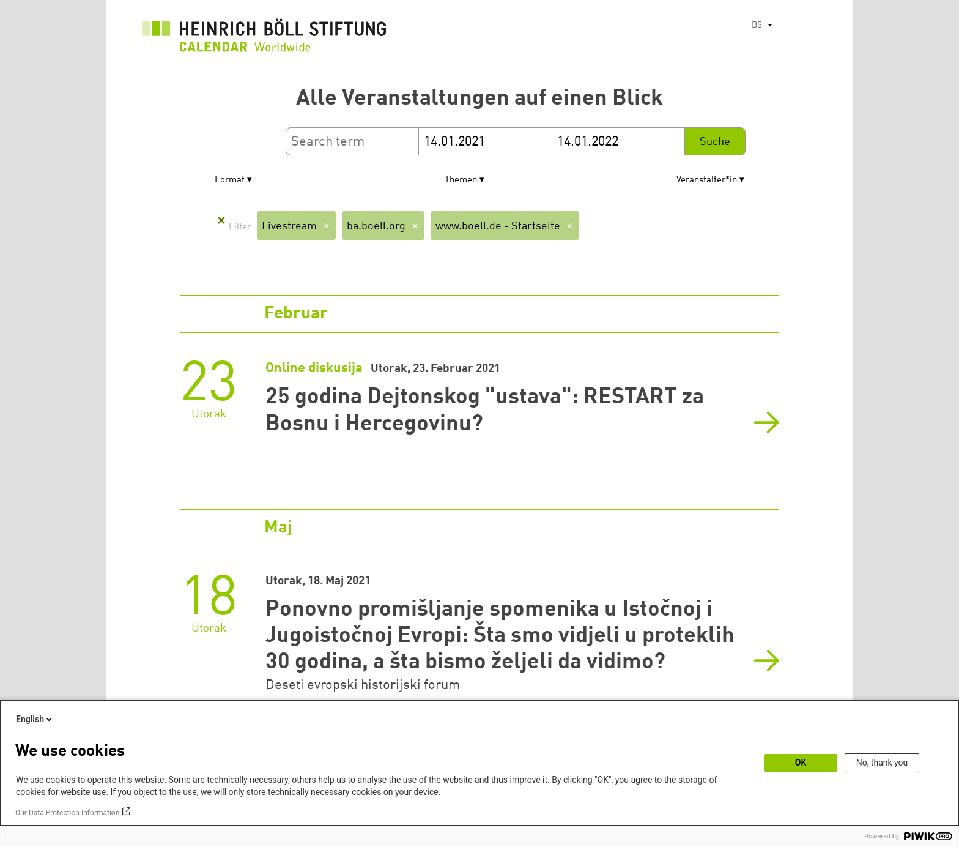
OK (801, 762)
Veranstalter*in (706, 180)
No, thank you (882, 762)
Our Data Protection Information (67, 812)
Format (230, 180)
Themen (461, 180)
